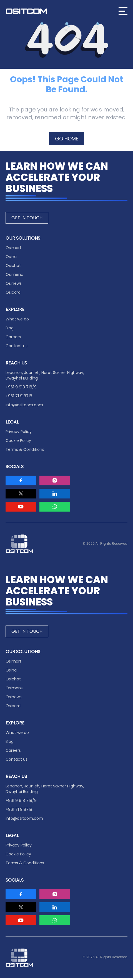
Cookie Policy (18, 440)
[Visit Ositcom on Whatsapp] (54, 507)
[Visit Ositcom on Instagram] (54, 480)
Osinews (14, 283)
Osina (11, 256)
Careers (13, 337)
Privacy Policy (19, 431)
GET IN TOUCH (26, 218)
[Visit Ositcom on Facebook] (21, 480)
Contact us (16, 346)
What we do (17, 319)
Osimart (13, 247)
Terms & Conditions (25, 449)
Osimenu (14, 274)
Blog (10, 328)
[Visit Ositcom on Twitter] (21, 493)
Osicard (13, 292)
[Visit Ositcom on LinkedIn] (54, 493)
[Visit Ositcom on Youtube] (21, 507)
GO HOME (66, 138)
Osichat (13, 265)
